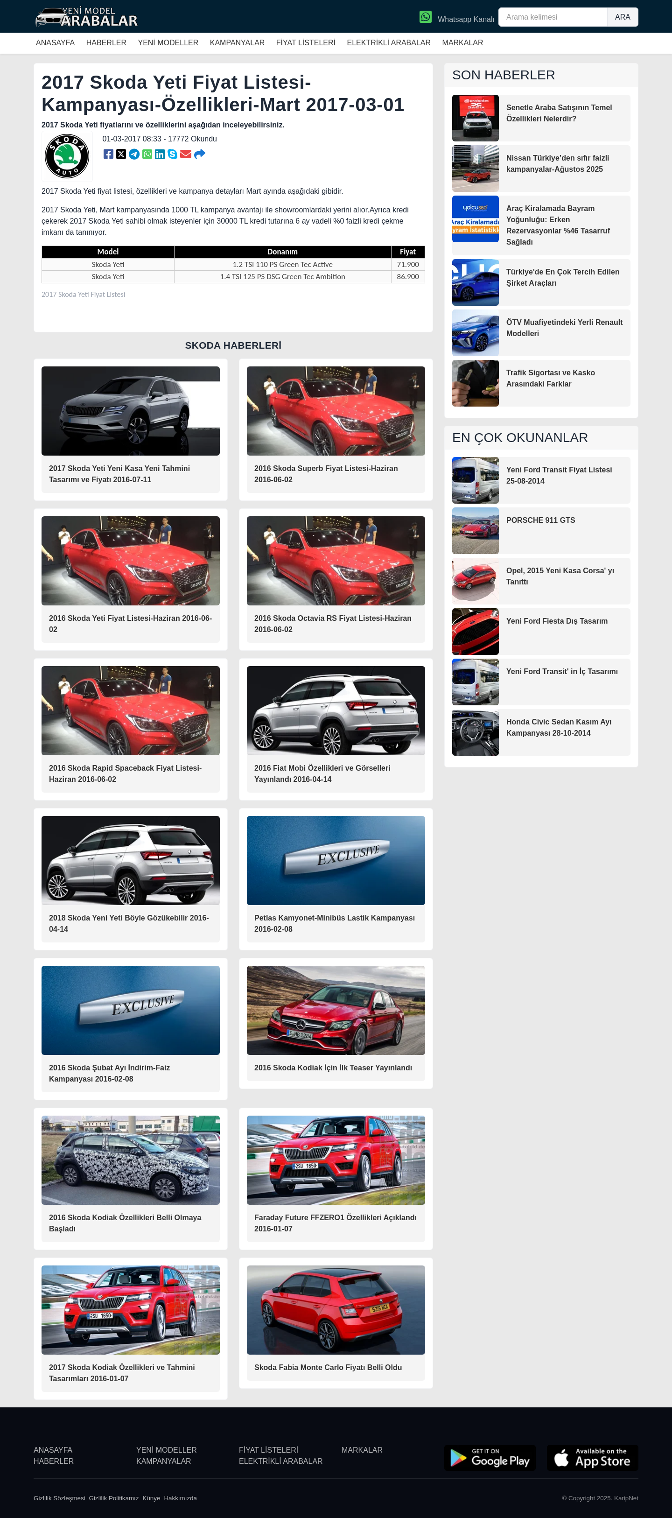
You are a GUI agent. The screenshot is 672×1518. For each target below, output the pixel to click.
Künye (152, 1498)
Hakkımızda (180, 1498)
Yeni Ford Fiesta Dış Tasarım (557, 621)
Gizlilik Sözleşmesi (59, 1498)
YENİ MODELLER (168, 43)
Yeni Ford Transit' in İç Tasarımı (562, 671)
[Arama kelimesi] (553, 17)
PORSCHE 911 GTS (540, 520)
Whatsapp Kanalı (457, 18)
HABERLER (106, 43)
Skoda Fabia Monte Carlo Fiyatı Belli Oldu (328, 1367)
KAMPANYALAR (237, 43)
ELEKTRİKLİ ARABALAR (389, 43)
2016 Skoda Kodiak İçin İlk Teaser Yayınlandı (333, 1068)
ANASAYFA (55, 43)
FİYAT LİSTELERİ (306, 43)
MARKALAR (462, 43)
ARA (622, 17)
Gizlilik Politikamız (114, 1498)
